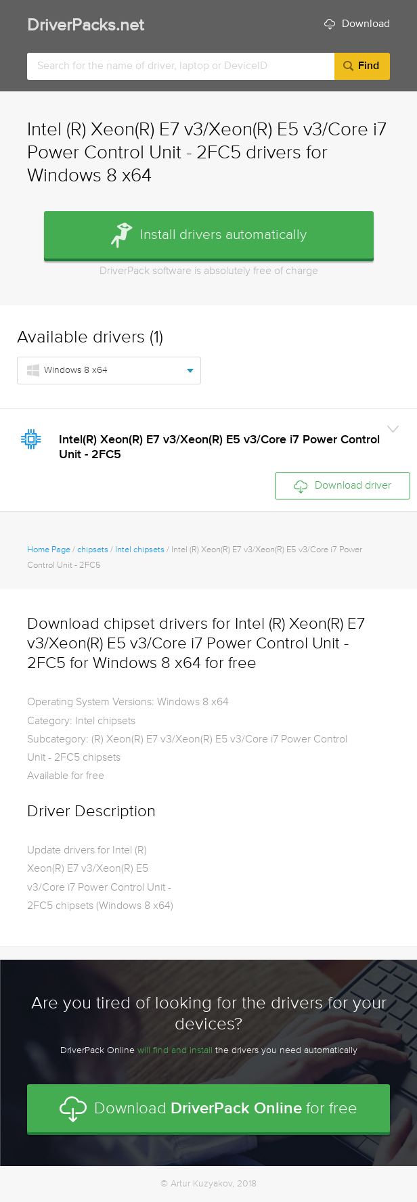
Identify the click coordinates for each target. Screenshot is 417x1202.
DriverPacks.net (85, 26)
